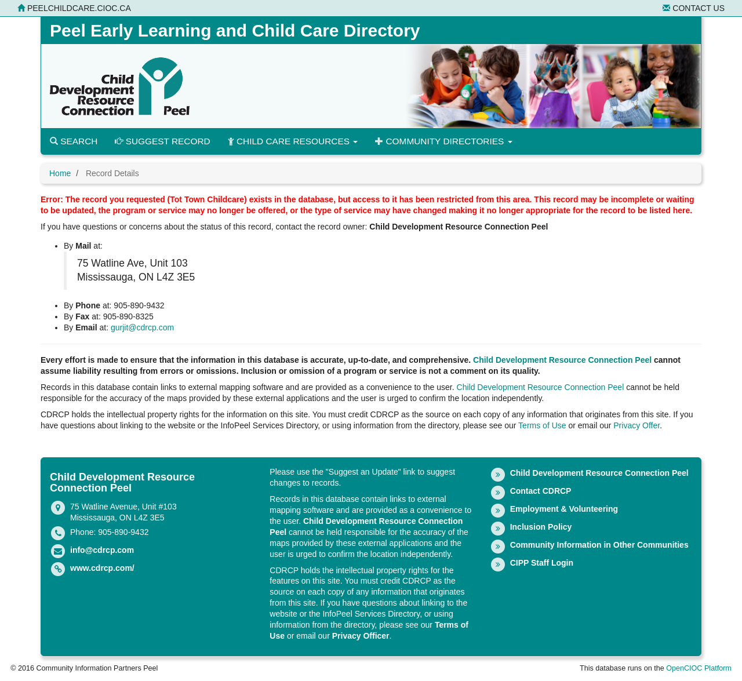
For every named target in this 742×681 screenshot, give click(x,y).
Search (73, 141)
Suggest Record (162, 141)
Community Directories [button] (443, 141)
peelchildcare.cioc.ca (74, 8)
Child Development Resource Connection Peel (562, 360)
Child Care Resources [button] (293, 141)
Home (60, 173)
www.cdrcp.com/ (102, 568)
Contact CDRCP (541, 491)
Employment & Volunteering (564, 509)
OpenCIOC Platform (699, 668)
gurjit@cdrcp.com (142, 327)
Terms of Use (542, 425)
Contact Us (694, 8)
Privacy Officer (361, 635)
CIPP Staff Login (541, 562)
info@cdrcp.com (102, 550)
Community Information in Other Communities (599, 544)
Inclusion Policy (541, 526)
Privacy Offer (636, 425)
